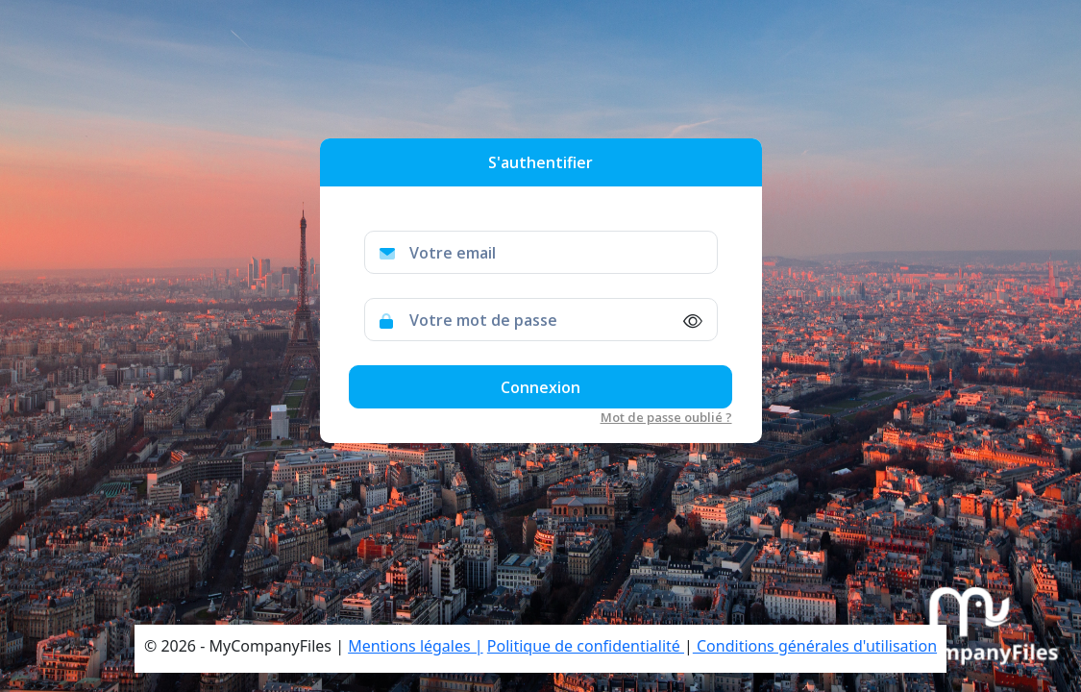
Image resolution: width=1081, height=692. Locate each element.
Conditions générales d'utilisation (815, 645)
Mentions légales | (415, 645)
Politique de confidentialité (585, 645)
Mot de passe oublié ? (666, 417)
